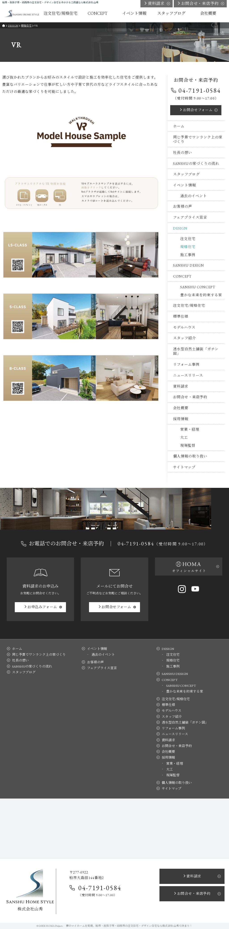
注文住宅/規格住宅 (189, 305)
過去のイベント (193, 196)
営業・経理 (189, 429)
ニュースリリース (188, 375)
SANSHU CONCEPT (197, 287)
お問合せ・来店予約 (190, 397)
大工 (184, 437)
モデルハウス (184, 327)
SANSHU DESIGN (188, 265)
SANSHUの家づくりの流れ (196, 163)
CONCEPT (182, 276)
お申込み (42, 607)
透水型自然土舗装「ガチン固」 (195, 351)
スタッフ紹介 (184, 338)
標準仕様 (180, 316)
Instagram (182, 589)
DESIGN (180, 228)
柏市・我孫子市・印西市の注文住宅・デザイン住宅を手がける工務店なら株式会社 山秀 (50, 2)
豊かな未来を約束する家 (201, 295)
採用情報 (180, 419)
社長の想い (182, 152)
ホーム (178, 126)
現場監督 (187, 445)
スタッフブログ (186, 174)
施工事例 (187, 255)
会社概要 (180, 408)
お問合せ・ (200, 3)
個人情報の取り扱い (190, 456)
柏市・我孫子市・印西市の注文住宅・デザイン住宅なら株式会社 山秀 (137, 926)
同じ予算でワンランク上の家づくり (198, 139)
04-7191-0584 (199, 90)
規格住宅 (187, 246)
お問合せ (197, 110)
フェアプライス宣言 (190, 217)
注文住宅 (187, 238)
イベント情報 (184, 185)
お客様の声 (182, 206)
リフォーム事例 (186, 364)
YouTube (195, 589)
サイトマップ (184, 467)
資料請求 (180, 386)
